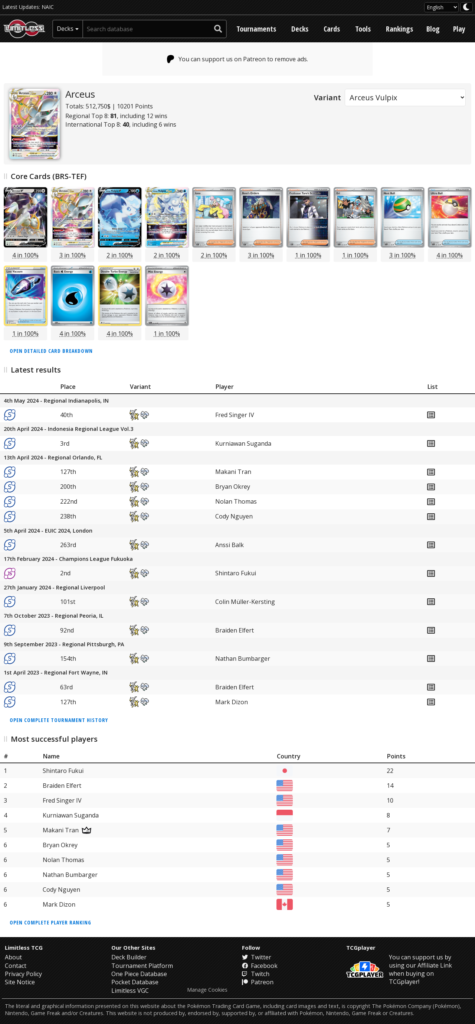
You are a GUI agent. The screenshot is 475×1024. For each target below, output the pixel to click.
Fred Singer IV (234, 415)
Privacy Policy (23, 974)
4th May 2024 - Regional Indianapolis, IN (56, 401)
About (13, 957)
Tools (363, 29)
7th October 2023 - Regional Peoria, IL (54, 616)
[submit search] (218, 29)
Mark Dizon (231, 702)
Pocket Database (134, 982)
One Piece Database (139, 974)
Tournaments (256, 29)
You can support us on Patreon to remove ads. (237, 59)
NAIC (48, 6)
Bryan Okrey (232, 486)
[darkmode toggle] (466, 7)
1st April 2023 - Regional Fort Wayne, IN (56, 673)
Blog (433, 29)
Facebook (260, 966)
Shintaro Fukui (235, 573)
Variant (327, 97)
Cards (332, 29)
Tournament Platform (142, 966)
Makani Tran (233, 472)
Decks (299, 29)
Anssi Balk (229, 545)
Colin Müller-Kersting (245, 602)
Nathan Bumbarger (242, 658)
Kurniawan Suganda (243, 443)
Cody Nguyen (234, 516)
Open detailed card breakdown (51, 350)
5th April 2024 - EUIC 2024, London (48, 531)
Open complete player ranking (50, 922)
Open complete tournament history (59, 720)
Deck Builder (129, 957)
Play (459, 29)
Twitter (256, 957)
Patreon (257, 982)
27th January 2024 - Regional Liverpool (54, 588)
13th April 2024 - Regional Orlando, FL (53, 458)
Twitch (255, 974)
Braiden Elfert (234, 630)
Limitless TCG (24, 947)
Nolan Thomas (236, 501)
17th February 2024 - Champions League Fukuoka (68, 559)
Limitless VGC (130, 990)
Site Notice (20, 982)
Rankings (399, 29)
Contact (15, 966)
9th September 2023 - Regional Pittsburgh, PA (64, 644)
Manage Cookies (207, 990)
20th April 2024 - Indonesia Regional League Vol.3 (68, 429)
